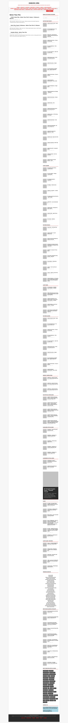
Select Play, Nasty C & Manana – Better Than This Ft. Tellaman (25, 25)
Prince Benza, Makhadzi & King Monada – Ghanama (52, 256)
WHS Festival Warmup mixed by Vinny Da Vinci (52, 611)
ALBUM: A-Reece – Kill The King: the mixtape (52, 114)
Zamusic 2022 (50, 575)
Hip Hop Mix (45, 693)
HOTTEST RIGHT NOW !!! (47, 21)
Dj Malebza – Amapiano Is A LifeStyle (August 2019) (51, 452)
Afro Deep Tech (45, 670)
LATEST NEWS (45, 285)
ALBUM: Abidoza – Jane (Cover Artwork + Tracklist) (52, 305)
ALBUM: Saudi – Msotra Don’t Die (52, 136)
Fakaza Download (51, 593)
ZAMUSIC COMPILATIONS (47, 375)
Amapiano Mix (51, 679)
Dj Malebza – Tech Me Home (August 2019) (52, 441)
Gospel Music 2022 (51, 600)
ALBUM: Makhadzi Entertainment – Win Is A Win (52, 80)
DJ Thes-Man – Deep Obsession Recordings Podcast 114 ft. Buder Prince (52, 640)
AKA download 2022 (50, 584)
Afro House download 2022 (50, 597)
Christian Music (52, 681)
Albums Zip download (50, 606)
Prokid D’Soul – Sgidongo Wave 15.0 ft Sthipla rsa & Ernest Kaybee (52, 510)
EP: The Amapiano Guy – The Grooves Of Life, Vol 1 (52, 29)
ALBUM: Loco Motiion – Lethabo (52, 190)
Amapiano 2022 (45, 677)
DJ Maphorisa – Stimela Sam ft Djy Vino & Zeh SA (52, 535)
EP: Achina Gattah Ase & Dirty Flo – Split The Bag (52, 197)
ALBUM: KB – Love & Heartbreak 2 (52, 202)
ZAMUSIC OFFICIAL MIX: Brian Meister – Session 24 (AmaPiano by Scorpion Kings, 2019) (52, 398)
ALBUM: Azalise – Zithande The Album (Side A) (52, 208)
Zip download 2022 (51, 586)
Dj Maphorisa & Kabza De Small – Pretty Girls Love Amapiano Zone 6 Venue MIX (52, 245)
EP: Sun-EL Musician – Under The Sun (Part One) (52, 52)
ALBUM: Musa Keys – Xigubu (52, 352)
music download (50, 588)
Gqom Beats (45, 691)
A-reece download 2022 (50, 581)
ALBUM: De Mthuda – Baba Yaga (52, 142)
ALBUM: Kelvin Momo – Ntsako (52, 97)
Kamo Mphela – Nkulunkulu (52, 261)
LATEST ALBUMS (46, 165)
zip (54, 700)
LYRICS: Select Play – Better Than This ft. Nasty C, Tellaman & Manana (24, 18)
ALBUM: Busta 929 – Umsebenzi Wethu (52, 149)
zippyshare (45, 702)
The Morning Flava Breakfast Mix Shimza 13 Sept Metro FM (52, 617)
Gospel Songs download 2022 (50, 598)
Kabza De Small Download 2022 (51, 577)
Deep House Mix (50, 684)
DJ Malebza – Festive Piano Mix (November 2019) (52, 430)
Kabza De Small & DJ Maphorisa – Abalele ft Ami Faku (52, 239)
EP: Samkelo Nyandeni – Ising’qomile (51, 179)
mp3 (56, 698)
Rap (44, 700)
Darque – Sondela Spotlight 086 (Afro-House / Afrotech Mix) (52, 543)
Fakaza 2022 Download (50, 594)
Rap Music (47, 700)
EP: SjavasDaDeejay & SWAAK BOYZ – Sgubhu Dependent (52, 69)
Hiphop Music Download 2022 (50, 596)
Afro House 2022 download (50, 603)
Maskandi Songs (52, 698)
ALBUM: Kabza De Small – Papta (52, 23)
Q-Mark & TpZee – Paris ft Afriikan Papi (51, 233)
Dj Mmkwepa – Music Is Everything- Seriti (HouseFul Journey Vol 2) (52, 461)
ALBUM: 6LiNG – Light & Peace (52, 213)
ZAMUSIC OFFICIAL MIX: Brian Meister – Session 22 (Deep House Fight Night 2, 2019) (52, 410)
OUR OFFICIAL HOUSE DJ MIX (48, 394)
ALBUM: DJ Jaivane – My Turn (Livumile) (52, 154)
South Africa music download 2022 (50, 587)
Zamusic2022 (50, 576)
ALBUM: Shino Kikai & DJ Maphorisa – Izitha (51, 132)
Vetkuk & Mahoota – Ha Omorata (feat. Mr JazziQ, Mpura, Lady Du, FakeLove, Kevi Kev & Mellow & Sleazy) (52, 279)
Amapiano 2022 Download (50, 578)
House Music (51, 695)
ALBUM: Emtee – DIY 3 (51, 102)
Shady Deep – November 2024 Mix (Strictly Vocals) (52, 555)
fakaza (51, 688)
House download (50, 601)
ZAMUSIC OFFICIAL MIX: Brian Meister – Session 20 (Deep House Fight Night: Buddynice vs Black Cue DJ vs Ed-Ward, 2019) (52, 422)
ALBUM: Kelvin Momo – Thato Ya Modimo (52, 75)
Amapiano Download (50, 580)
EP (48, 688)
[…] (24, 22)
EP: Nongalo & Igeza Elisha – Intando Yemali (51, 168)
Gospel (55, 688)
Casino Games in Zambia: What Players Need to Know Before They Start (52, 311)
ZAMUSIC (17, 19)
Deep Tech (51, 686)
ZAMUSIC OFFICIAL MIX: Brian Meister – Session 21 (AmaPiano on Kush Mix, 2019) (52, 415)
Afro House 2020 (52, 672)
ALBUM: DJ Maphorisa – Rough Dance (52, 86)
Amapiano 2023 (51, 677)
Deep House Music (46, 686)
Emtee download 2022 (50, 589)
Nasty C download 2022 (50, 582)
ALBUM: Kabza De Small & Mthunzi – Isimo (51, 160)
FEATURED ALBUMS (46, 315)
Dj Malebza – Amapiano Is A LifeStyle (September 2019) (51, 447)
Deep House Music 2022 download (50, 605)
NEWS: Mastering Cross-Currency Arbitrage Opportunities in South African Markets (52, 293)
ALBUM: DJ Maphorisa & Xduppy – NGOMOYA (52, 92)
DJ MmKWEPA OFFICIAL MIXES (48, 458)
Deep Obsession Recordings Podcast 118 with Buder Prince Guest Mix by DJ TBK (52, 634)
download (45, 688)
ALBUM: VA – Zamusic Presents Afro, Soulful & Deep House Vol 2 (52, 383)
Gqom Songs (50, 691)
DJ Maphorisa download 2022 (50, 595)
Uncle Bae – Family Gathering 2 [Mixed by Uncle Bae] (52, 657)
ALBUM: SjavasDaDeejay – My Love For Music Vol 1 (52, 126)
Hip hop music (50, 693)
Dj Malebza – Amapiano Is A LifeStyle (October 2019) (51, 435)
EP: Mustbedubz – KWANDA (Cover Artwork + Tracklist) (51, 288)
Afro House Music (52, 674)
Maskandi (55, 695)
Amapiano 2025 (45, 679)
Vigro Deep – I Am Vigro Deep (52, 227)
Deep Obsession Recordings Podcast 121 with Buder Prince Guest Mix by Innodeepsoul (52, 623)
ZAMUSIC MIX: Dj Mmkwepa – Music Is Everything (52, 466)
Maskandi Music (45, 698)
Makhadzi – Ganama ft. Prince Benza (52, 250)
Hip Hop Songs (45, 695)
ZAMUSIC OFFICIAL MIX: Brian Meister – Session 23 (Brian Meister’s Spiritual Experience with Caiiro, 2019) (52, 404)
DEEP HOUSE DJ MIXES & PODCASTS (49, 608)
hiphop (55, 691)
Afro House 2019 (45, 672)
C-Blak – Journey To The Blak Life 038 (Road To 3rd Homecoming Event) (52, 561)
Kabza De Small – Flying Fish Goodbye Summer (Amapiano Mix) (52, 549)
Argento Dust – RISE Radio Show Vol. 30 (52, 651)
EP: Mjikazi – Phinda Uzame (51, 184)
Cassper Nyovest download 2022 (50, 583)
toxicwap (51, 700)
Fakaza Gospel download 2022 (51, 599)
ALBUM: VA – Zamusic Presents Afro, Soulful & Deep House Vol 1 (52, 389)
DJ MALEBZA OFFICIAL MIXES (48, 427)
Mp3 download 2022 (50, 585)
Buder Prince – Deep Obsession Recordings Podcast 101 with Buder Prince (52, 646)
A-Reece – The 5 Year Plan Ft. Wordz (52, 267)
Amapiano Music (46, 681)
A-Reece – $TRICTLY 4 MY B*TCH (52, 272)
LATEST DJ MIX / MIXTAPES (48, 540)
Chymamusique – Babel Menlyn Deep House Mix (52, 566)
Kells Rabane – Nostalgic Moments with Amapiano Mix (52, 663)
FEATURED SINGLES (46, 224)
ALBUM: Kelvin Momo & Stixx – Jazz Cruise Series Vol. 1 (52, 109)
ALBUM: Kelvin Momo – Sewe (52, 119)
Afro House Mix (45, 674)
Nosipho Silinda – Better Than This (19, 32)
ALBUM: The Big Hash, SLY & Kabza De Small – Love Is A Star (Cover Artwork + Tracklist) (52, 299)
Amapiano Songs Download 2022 (50, 579)
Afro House (51, 670)
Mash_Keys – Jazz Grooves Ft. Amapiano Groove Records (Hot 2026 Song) (52, 35)
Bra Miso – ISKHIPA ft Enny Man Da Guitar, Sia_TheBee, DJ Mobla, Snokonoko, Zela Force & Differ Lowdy (52, 530)
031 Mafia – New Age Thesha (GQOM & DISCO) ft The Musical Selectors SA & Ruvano (52, 504)
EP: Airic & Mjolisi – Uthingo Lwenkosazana (51, 174)
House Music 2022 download (50, 604)
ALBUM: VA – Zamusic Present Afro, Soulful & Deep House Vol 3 (52, 378)
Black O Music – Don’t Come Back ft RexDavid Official (52, 515)
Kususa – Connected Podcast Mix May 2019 (52, 629)
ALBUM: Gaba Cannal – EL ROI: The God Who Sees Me (52, 58)
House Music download (50, 602)
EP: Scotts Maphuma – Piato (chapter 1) (51, 46)
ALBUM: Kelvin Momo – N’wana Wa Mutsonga (52, 41)
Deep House (45, 684)
